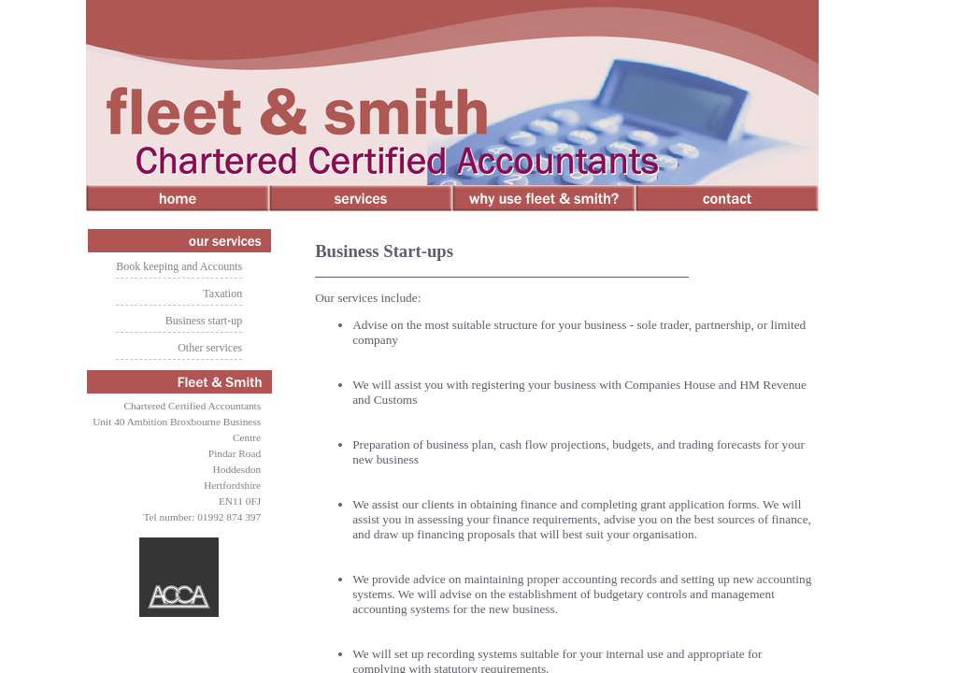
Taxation (222, 293)
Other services (210, 347)
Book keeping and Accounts (179, 266)
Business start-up (203, 320)
